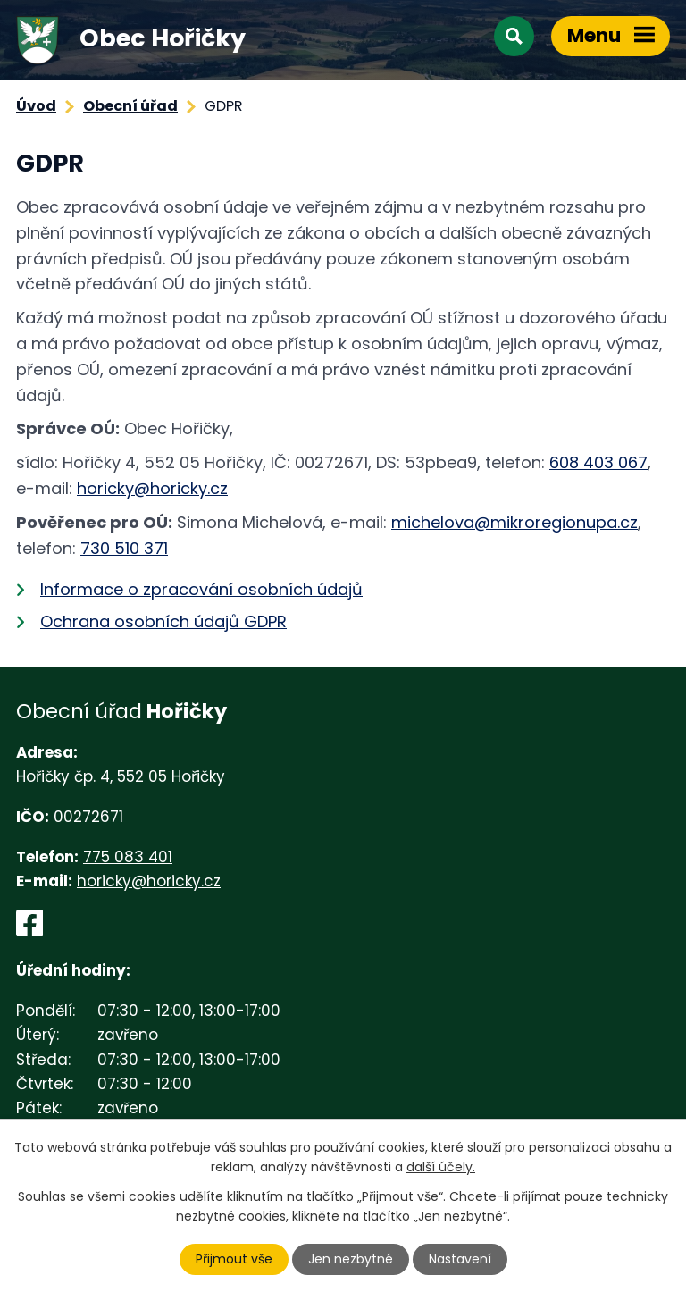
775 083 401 (127, 857)
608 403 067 (598, 462)
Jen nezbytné (350, 1259)
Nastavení (460, 1259)
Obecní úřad (130, 106)
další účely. (440, 1167)
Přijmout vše (234, 1259)
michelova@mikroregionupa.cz (514, 522)
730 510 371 (124, 548)
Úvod (36, 106)
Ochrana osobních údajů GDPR (163, 621)
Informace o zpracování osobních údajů (201, 589)
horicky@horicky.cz (152, 488)
